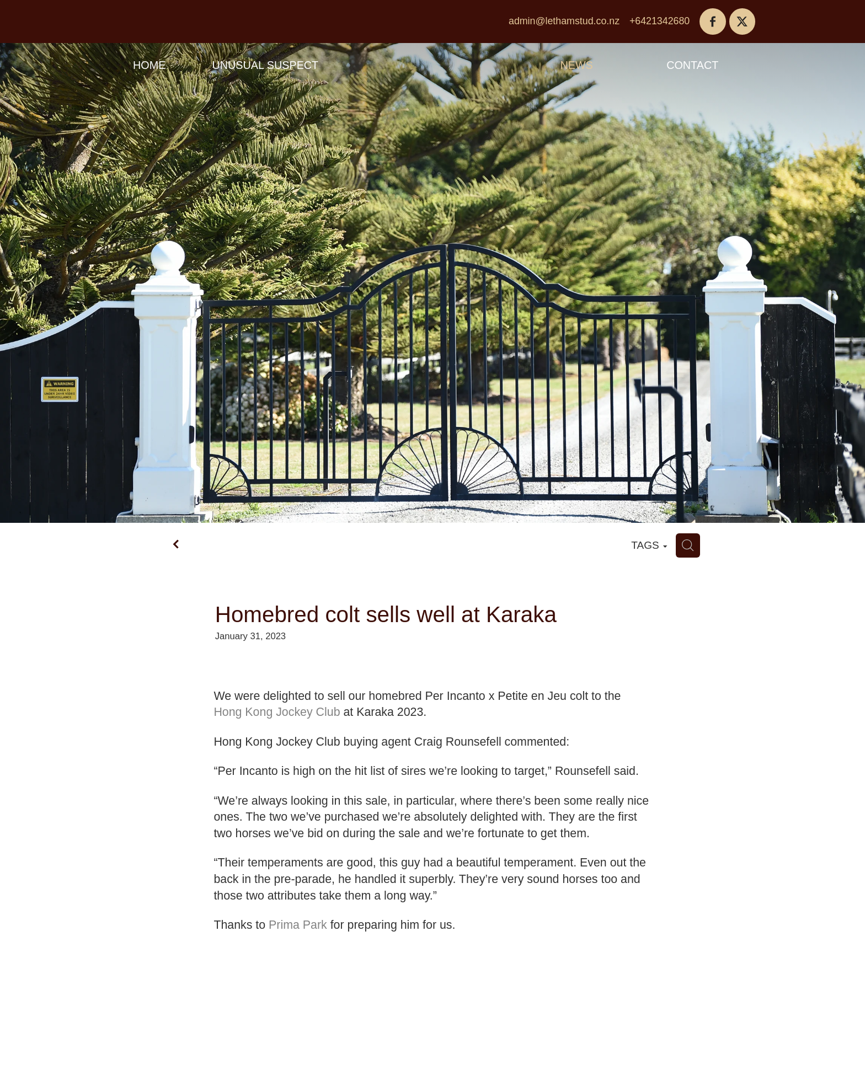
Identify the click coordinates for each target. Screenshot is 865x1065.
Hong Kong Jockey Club (276, 712)
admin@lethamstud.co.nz (564, 20)
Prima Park (298, 925)
